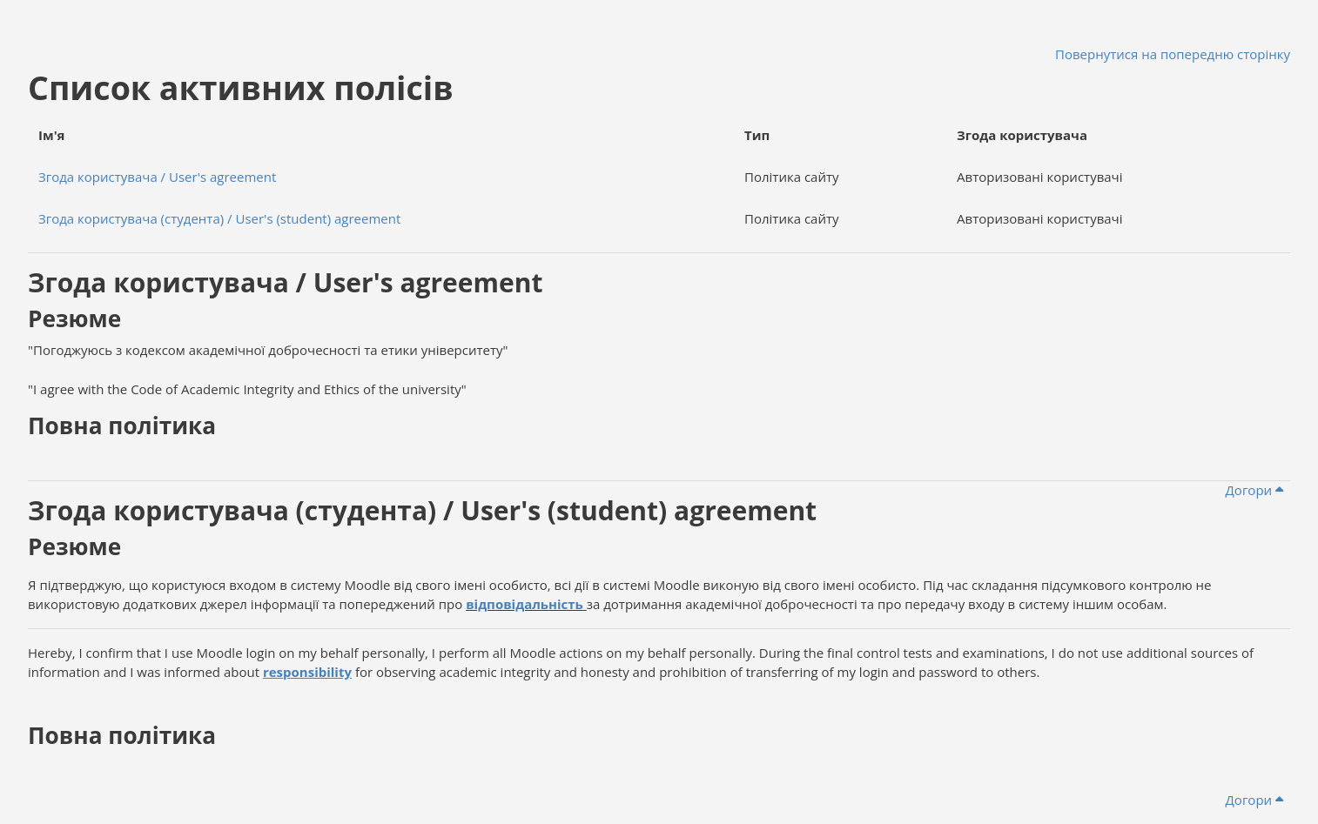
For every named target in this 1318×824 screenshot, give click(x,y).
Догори (1254, 490)
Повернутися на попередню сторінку (1172, 54)
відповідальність (524, 604)
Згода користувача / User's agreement (157, 176)
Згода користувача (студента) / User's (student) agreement (219, 218)
